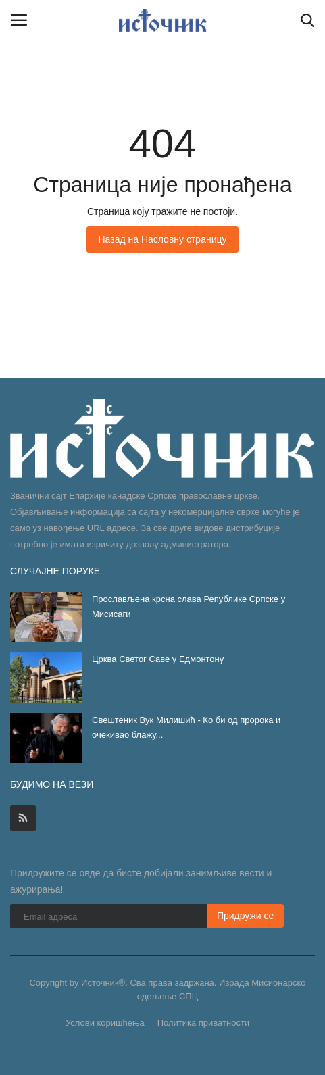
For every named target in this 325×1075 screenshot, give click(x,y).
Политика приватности (203, 1023)
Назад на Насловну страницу (162, 239)
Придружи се (245, 915)
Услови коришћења (105, 1023)
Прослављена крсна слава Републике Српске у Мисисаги (188, 606)
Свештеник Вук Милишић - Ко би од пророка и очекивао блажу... (186, 727)
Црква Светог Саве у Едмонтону (158, 659)
